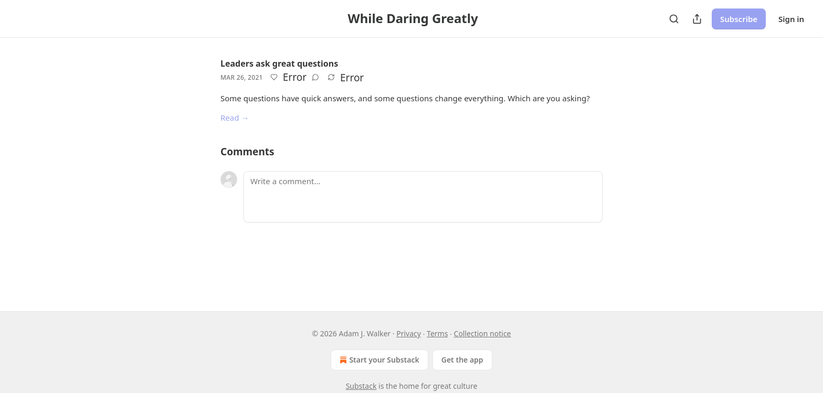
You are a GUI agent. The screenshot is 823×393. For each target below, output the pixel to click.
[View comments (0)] (315, 77)
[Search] (673, 18)
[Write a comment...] (423, 196)
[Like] (274, 77)
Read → (234, 117)
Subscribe (738, 19)
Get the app (462, 360)
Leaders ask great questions (279, 63)
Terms (437, 333)
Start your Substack (378, 360)
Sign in (791, 19)
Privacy (408, 333)
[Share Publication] (697, 18)
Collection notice (482, 333)
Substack (361, 386)
